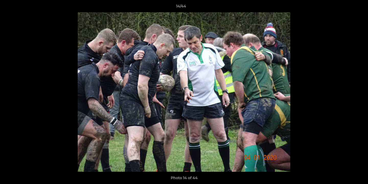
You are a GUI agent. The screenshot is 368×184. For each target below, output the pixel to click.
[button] (346, 7)
